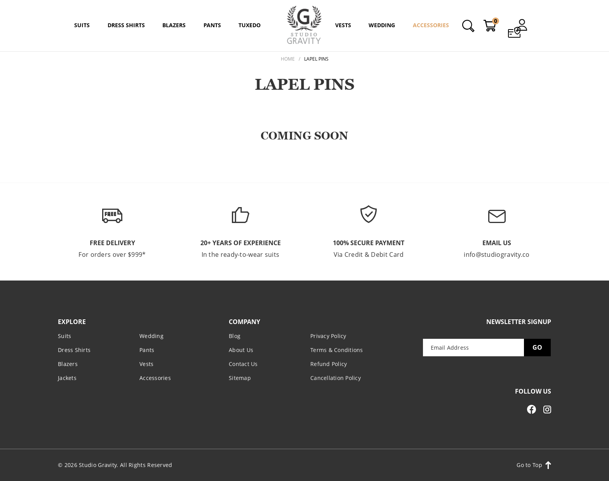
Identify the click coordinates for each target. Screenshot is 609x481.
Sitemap (240, 377)
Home (288, 59)
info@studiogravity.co (496, 254)
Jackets (67, 377)
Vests (146, 363)
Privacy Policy (328, 335)
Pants (146, 349)
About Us (241, 349)
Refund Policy (328, 363)
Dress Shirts (74, 349)
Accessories (155, 377)
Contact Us (243, 363)
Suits (64, 335)
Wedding (151, 335)
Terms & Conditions (336, 349)
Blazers (68, 363)
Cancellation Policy (335, 377)
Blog (234, 335)
